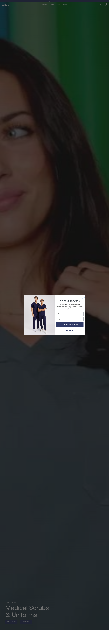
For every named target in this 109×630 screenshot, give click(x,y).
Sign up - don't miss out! (70, 324)
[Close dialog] (83, 297)
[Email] (70, 319)
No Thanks (69, 330)
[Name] (70, 314)
